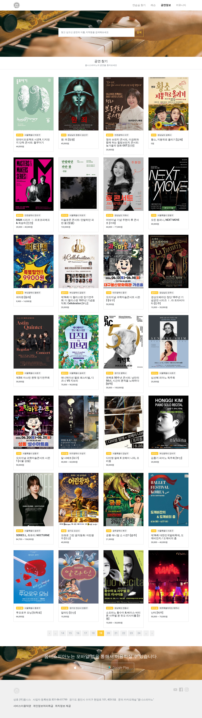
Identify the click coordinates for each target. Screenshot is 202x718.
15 (70, 633)
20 (108, 633)
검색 (139, 32)
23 (131, 633)
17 (85, 633)
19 (100, 633)
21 (116, 633)
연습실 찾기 (139, 5)
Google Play (121, 667)
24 (138, 633)
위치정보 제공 (63, 705)
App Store (85, 667)
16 (77, 633)
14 (62, 633)
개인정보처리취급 (43, 705)
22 (123, 633)
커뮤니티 (181, 5)
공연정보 (166, 5)
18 (93, 633)
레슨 (153, 5)
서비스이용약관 (22, 705)
